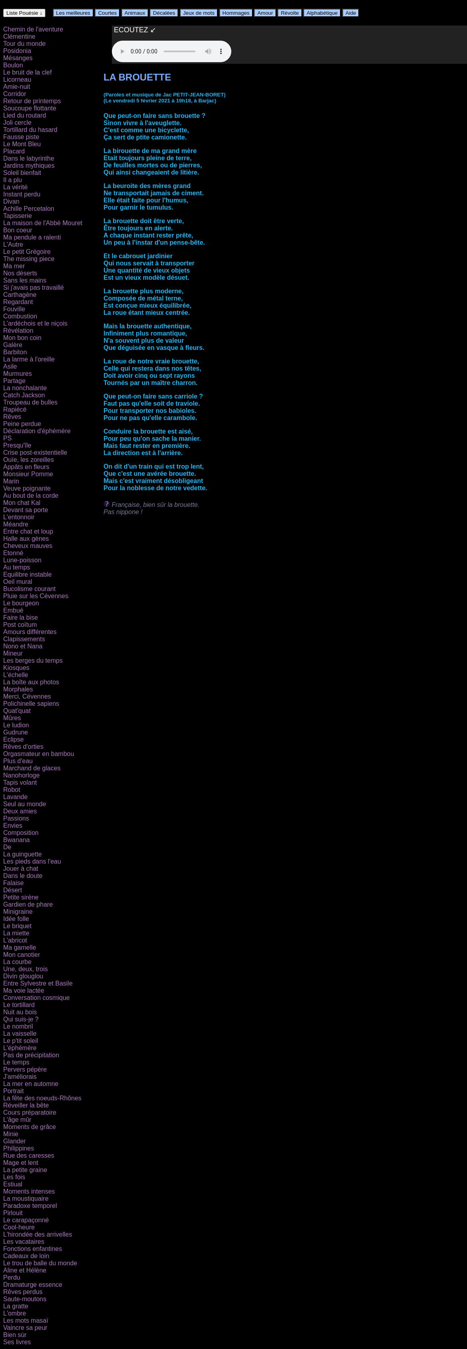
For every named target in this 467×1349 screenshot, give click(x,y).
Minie (10, 1134)
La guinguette (22, 854)
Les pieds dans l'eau (32, 861)
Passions (16, 818)
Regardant (18, 301)
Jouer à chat (20, 868)
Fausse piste (21, 137)
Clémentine (19, 36)
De (7, 847)
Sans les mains (25, 280)
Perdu (11, 1277)
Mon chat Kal (21, 502)
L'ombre (14, 1313)
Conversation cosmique (36, 997)
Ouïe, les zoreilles (28, 459)
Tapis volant (20, 782)
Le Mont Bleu (22, 144)
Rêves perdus (23, 1291)
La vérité (15, 187)
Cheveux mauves (28, 545)
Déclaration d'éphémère (36, 431)
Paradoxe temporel (30, 1205)
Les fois (14, 1177)
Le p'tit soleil (20, 1040)
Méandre (15, 524)
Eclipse (13, 739)
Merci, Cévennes (27, 696)
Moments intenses (29, 1191)
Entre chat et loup (28, 531)
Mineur (13, 653)
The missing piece (29, 258)
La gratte (15, 1306)
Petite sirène (21, 897)
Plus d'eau (18, 761)
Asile (10, 366)
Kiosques (16, 667)
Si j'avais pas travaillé (33, 287)
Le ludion (16, 725)
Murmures (17, 373)
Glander (14, 1141)
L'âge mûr (17, 1119)
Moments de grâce (29, 1126)
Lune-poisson (22, 560)
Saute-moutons (25, 1299)
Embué (13, 610)
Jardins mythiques (29, 165)
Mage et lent (20, 1162)
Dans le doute (23, 875)
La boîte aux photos (31, 682)
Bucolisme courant (29, 588)
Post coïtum (20, 624)
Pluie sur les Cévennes (35, 596)
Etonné (13, 553)
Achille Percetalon (28, 208)
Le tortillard (19, 1004)
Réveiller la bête (26, 1105)
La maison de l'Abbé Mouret (42, 223)
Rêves (12, 416)
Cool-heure (19, 1227)
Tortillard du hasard (30, 129)
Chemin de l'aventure (33, 29)
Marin (11, 481)
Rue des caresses (28, 1155)
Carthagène (20, 294)
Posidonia (17, 50)
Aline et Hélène (25, 1270)
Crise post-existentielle (35, 452)
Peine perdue (22, 423)
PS (7, 438)
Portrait (13, 1091)
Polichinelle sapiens (31, 703)
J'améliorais (20, 1076)
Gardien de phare (28, 904)
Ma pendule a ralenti (32, 237)
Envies (12, 825)
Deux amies (20, 811)
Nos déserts (20, 273)
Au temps (16, 567)
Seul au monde (24, 804)
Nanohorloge (21, 775)
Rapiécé (15, 409)
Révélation (18, 330)
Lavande (15, 796)
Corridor (14, 93)
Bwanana (16, 839)
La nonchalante (25, 388)
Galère (12, 345)
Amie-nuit (16, 86)
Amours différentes (30, 631)
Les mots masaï (25, 1320)
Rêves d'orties (23, 746)
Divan (11, 201)
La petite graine (25, 1169)
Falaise (13, 883)
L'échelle (15, 675)
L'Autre (13, 244)
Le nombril (18, 1026)
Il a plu (12, 180)
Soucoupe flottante (29, 108)
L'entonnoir (19, 517)
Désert (12, 890)
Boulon (13, 65)
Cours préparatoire (29, 1112)
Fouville (14, 309)
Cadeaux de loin (26, 1256)
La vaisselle (20, 1033)
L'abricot (15, 940)
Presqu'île (17, 445)
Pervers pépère (25, 1069)
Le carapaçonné (26, 1220)
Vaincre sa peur (25, 1327)
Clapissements (24, 639)
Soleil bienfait (22, 172)
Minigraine (18, 911)
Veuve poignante (27, 488)
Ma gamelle (19, 947)
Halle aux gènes (26, 538)
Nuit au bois (20, 1012)
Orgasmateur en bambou (38, 753)
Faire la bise (20, 617)
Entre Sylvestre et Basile (37, 983)
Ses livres (17, 1342)
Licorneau (17, 79)
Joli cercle (17, 122)
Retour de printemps (32, 101)
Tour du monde (24, 43)
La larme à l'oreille (29, 359)
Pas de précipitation (31, 1055)
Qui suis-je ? (21, 1019)
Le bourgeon (21, 603)
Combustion (20, 316)
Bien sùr (15, 1334)
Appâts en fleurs (26, 466)
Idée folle (16, 918)
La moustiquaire (26, 1198)
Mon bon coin (22, 337)
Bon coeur (17, 230)
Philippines (18, 1148)
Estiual (12, 1184)
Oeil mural (17, 581)
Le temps (16, 1062)
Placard (14, 151)
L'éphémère (20, 1048)
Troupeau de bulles (30, 402)
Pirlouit (13, 1213)
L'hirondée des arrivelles (37, 1234)
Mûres (12, 718)
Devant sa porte (25, 510)
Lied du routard (24, 115)
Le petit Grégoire (27, 251)
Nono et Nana (23, 646)
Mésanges (18, 58)
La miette (16, 933)
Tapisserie (17, 215)
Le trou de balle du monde (40, 1263)
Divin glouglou (23, 976)
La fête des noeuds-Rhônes (42, 1098)
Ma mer (14, 266)
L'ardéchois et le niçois (35, 323)
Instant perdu (21, 194)
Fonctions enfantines (32, 1248)
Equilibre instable (27, 574)
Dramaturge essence (33, 1284)
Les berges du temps (33, 660)
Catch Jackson (24, 395)
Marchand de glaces (32, 768)
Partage (14, 380)
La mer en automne (31, 1083)
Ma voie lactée (23, 990)
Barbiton (15, 352)
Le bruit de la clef (27, 72)
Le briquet (17, 926)
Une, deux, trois (25, 969)
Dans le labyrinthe (28, 158)
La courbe (17, 961)
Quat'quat (17, 710)
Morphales (18, 689)
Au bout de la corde (31, 495)
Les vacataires (23, 1241)
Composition (21, 832)
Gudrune (15, 732)
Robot (11, 789)
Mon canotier (21, 954)
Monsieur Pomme (28, 474)
